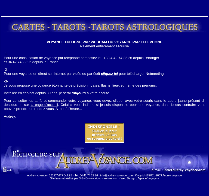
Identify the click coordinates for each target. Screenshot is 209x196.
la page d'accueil (44, 105)
